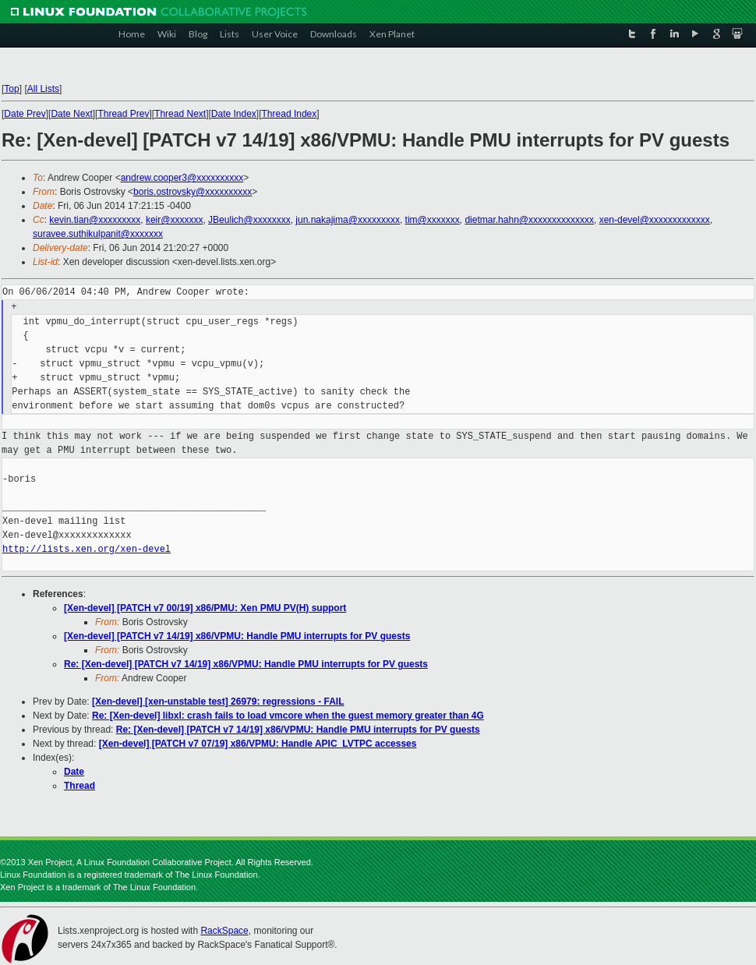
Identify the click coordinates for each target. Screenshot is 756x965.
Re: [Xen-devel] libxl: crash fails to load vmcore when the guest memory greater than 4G (288, 715)
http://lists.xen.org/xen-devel (86, 549)
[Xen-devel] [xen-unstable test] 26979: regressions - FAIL (218, 701)
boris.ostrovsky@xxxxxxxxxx (192, 191)
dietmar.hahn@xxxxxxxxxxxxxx (529, 219)
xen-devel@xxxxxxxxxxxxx (654, 219)
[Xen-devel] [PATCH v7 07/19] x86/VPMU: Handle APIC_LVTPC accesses (258, 743)
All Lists (43, 88)
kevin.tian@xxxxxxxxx (94, 219)
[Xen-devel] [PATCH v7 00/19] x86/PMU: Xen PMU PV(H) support (205, 608)
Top (11, 88)
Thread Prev (123, 113)
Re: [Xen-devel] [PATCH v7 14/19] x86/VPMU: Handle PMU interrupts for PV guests (246, 664)
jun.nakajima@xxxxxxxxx (347, 219)
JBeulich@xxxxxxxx (249, 219)
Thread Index (289, 113)
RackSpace (224, 930)
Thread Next (180, 113)
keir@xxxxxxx (174, 219)
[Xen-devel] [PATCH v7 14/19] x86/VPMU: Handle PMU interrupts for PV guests (237, 636)
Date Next (71, 113)
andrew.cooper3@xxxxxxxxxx (182, 177)
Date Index (233, 113)
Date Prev (24, 113)
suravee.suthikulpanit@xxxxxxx (98, 233)
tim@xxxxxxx (432, 219)
